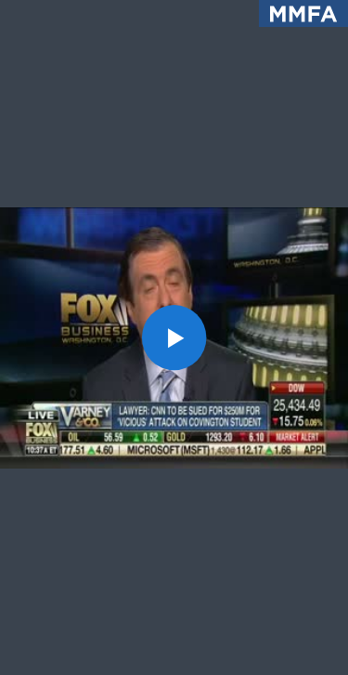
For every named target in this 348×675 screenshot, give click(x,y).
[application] (174, 337)
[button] (174, 337)
